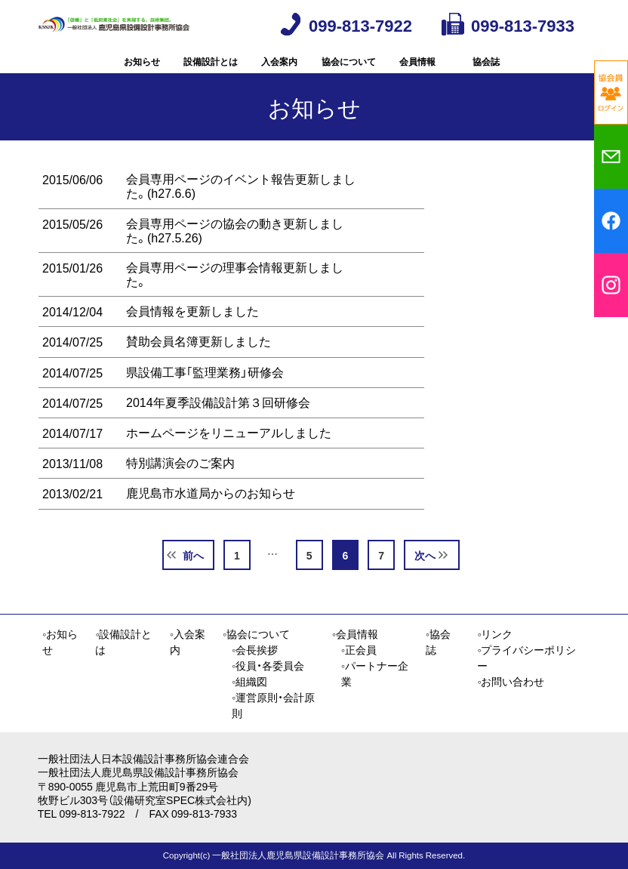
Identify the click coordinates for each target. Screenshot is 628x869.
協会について (349, 71)
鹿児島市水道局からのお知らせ (210, 514)
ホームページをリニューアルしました (228, 454)
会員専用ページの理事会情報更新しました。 (234, 295)
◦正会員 (359, 650)
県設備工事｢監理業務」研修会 (205, 393)
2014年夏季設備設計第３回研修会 (218, 423)
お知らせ (142, 71)
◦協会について (256, 634)
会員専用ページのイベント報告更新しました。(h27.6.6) (241, 207)
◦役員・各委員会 (268, 665)
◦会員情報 (355, 634)
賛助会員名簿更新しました (198, 362)
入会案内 (279, 71)
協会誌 (486, 71)
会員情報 (417, 71)
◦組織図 (249, 681)
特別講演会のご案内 (180, 484)
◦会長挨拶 (255, 650)
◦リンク (495, 634)
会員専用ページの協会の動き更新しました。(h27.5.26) (234, 251)
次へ (425, 576)
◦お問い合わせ (510, 681)
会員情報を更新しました (192, 332)
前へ (193, 576)
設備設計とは (210, 71)
